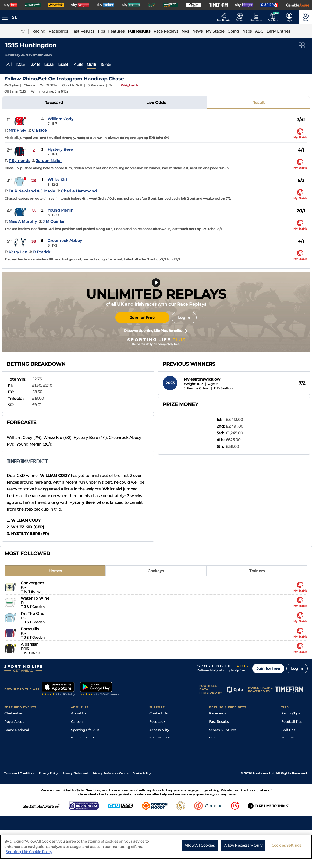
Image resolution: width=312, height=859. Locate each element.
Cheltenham (14, 713)
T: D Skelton (223, 388)
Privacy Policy (48, 802)
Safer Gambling (161, 738)
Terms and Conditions (19, 802)
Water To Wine (35, 598)
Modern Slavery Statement (92, 755)
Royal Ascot (14, 722)
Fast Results (219, 722)
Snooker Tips (291, 747)
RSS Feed (78, 763)
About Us (78, 713)
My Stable (217, 747)
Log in (184, 317)
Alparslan (30, 644)
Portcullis (30, 628)
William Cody (60, 119)
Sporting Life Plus (85, 730)
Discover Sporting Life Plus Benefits (155, 331)
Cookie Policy (142, 802)
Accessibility (159, 730)
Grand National (16, 730)
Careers (77, 722)
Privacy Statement (75, 802)
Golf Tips (288, 730)
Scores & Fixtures (222, 730)
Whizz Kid (57, 179)
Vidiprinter (217, 738)
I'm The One (32, 613)
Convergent (32, 582)
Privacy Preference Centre (110, 802)
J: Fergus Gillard (196, 388)
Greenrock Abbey (65, 240)
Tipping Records (294, 755)
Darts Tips (289, 738)
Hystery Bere (60, 149)
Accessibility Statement (90, 747)
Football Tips (291, 722)
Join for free (268, 668)
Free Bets (216, 755)
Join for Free (142, 317)
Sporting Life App (85, 738)
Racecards (217, 713)
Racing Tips (290, 713)
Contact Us (158, 713)
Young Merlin (60, 210)
